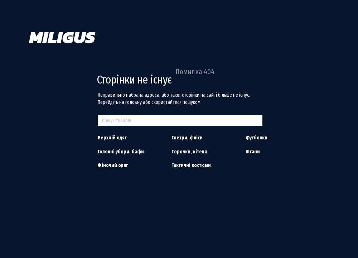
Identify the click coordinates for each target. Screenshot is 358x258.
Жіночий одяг (113, 165)
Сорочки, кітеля (189, 152)
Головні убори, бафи (121, 152)
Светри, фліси (187, 138)
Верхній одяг (112, 138)
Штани (253, 152)
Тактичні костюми (191, 165)
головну (133, 102)
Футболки (256, 138)
